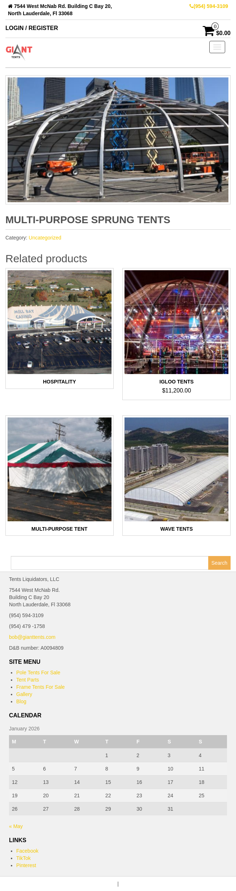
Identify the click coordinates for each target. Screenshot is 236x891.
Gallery (24, 694)
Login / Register (31, 28)
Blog (21, 701)
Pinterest (26, 865)
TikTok (23, 858)
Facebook (27, 851)
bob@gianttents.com (32, 637)
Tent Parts (27, 680)
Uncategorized (45, 238)
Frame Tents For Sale (40, 687)
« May (16, 826)
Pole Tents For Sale (38, 672)
